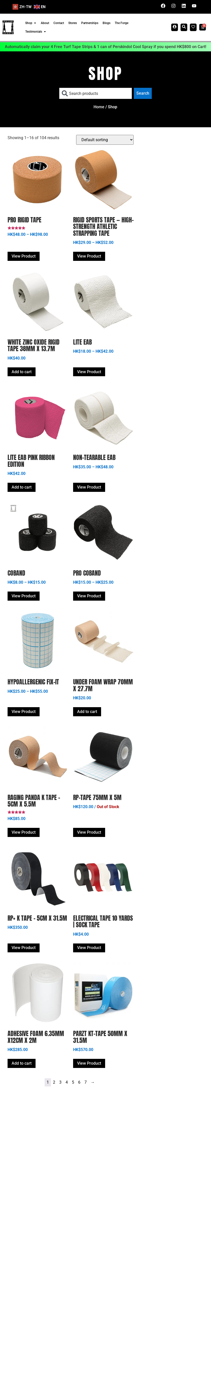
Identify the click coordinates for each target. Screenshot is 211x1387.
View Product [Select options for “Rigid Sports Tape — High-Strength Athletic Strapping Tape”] (89, 256)
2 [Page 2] (54, 1082)
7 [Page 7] (85, 1082)
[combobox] (95, 93)
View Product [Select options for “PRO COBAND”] (89, 596)
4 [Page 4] (67, 1082)
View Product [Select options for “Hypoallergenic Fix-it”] (24, 711)
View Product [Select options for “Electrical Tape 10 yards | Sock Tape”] (89, 947)
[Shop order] (105, 140)
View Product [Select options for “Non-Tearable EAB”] (89, 487)
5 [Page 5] (73, 1082)
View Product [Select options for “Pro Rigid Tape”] (24, 256)
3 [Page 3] (60, 1082)
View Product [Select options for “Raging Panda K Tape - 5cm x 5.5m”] (24, 832)
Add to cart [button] (22, 371)
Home (99, 106)
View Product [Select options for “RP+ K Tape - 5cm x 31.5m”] (24, 947)
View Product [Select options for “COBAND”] (24, 596)
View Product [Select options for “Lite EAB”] (89, 371)
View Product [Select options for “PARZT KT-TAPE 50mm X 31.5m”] (89, 1063)
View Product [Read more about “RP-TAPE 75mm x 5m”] (89, 832)
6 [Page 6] (79, 1082)
